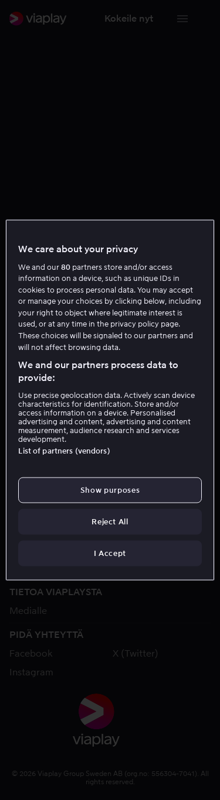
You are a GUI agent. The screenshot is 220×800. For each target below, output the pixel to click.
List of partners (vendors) (64, 450)
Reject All (110, 521)
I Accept (110, 553)
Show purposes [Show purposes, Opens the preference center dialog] (110, 489)
